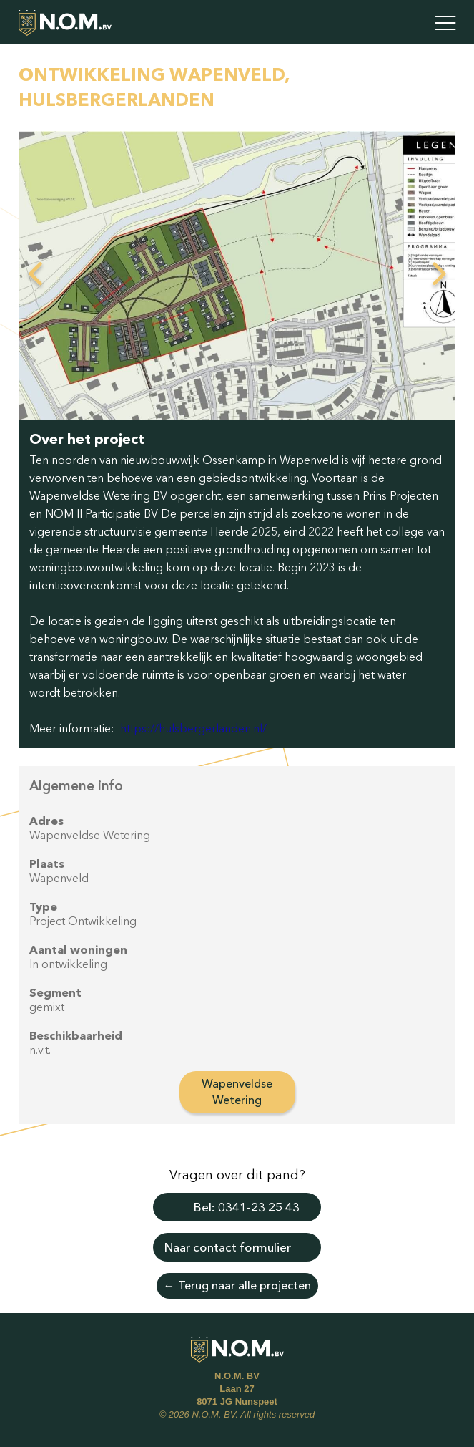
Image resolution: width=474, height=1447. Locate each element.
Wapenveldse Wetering (237, 1091)
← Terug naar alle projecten (237, 1285)
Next (439, 275)
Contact (410, 23)
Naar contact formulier (227, 1246)
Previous (35, 275)
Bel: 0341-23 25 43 (247, 1206)
